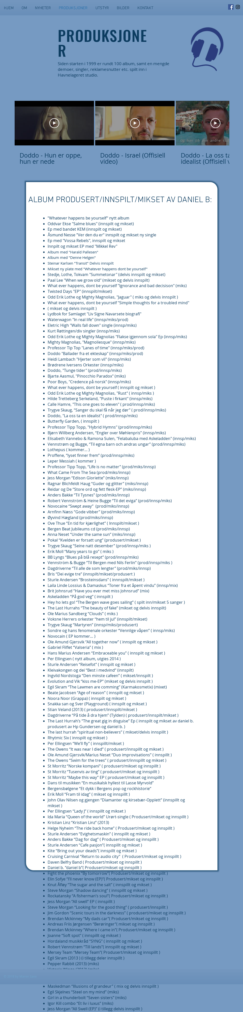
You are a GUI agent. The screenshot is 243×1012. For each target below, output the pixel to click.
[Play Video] (54, 123)
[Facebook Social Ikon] (231, 7)
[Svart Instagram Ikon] (238, 7)
